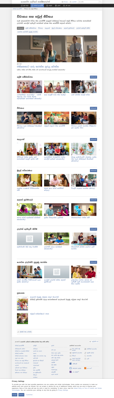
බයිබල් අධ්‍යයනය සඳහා (21, 356)
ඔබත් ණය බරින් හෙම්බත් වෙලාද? (54, 189)
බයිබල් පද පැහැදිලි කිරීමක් (22, 351)
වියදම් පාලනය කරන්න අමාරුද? (83, 188)
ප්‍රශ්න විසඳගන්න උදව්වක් (53, 218)
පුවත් (52, 345)
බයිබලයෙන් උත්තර (20, 348)
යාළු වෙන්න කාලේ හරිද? (80, 95)
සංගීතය (35, 377)
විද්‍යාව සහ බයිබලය (20, 370)
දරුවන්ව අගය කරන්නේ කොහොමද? (53, 248)
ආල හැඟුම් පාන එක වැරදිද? (55, 95)
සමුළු (52, 367)
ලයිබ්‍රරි (35, 345)
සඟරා (34, 353)
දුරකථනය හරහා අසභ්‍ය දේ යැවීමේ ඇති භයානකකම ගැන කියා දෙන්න (82, 282)
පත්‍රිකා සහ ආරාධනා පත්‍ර (39, 356)
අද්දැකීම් (53, 372)
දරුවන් (17, 365)
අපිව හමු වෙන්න (55, 357)
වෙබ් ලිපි (35, 358)
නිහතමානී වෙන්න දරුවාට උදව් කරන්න (82, 248)
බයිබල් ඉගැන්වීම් (17, 9)
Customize (29, 395)
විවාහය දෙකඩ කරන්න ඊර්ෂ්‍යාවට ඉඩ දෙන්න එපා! (83, 127)
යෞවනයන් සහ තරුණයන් (22, 363)
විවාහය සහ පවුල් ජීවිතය (21, 360)
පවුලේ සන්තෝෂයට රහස (39, 314)
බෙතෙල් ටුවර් (54, 360)
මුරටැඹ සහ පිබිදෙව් (38, 360)
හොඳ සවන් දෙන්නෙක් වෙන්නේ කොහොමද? (28, 219)
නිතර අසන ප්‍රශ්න (56, 353)
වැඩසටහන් (36, 365)
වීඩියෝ (35, 375)
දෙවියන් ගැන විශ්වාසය (21, 367)
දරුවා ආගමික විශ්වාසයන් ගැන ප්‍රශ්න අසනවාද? (29, 281)
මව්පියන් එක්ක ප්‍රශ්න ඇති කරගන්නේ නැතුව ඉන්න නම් (27, 158)
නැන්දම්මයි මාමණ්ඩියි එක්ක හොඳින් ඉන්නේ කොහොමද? (54, 158)
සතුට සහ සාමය (19, 358)
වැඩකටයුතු (54, 369)
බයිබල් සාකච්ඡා (19, 353)
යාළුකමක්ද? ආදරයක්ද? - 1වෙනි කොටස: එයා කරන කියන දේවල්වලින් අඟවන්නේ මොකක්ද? (29, 97)
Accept (15, 395)
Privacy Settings (63, 390)
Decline (21, 395)
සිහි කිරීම (53, 365)
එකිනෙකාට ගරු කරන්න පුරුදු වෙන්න (38, 66)
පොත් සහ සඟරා (37, 351)
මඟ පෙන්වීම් (36, 370)
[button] (37, 5)
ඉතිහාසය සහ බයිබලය (21, 372)
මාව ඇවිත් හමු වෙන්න (57, 355)
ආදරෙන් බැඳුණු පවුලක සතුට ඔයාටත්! (44, 297)
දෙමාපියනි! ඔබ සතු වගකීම (27, 247)
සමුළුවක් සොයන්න (76, 353)
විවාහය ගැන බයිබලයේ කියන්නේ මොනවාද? (29, 127)
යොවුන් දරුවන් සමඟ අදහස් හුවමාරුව (54, 281)
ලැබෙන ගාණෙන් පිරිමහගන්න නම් (28, 189)
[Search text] (88, 1)
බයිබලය (35, 348)
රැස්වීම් (53, 362)
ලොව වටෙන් (54, 374)
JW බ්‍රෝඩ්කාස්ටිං (37, 372)
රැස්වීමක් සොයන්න (90, 349)
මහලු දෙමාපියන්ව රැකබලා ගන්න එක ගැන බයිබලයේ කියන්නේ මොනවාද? (83, 159)
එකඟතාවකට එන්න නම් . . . (82, 218)
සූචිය (34, 367)
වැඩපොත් (35, 363)
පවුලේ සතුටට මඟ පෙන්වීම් (54, 126)
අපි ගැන (53, 350)
